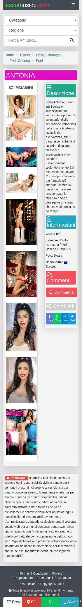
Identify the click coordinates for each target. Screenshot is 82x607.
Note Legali (45, 578)
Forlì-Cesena (20, 61)
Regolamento (23, 578)
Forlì (39, 61)
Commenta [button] (61, 292)
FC (31, 602)
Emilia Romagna (49, 55)
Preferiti (14, 602)
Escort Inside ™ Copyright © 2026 (41, 584)
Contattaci (65, 578)
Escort (25, 55)
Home (9, 55)
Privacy (57, 573)
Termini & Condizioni (34, 573)
